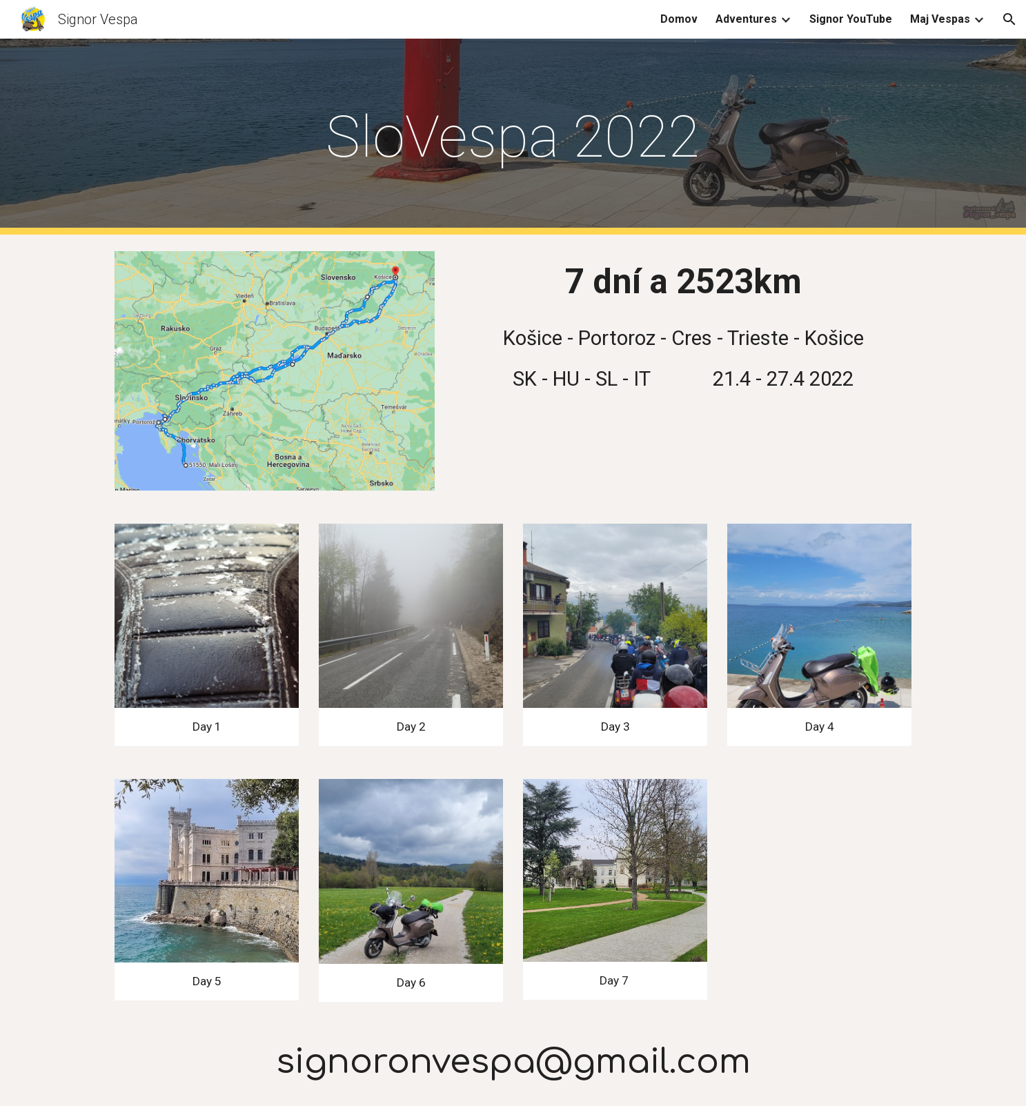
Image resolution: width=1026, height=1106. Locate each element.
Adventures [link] (746, 19)
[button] (1009, 19)
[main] (513, 137)
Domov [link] (679, 19)
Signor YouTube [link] (850, 19)
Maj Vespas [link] (940, 19)
